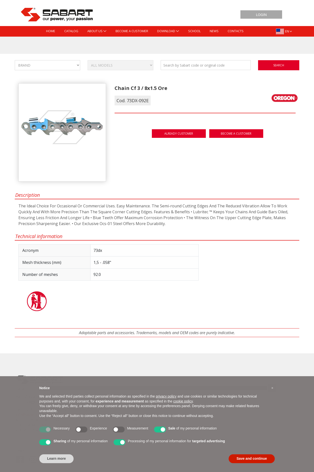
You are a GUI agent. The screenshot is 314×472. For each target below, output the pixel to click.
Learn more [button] (56, 458)
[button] (272, 388)
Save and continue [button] (251, 458)
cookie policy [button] (183, 401)
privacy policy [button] (166, 396)
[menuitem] (51, 31)
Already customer (178, 133)
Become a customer (236, 133)
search (278, 65)
